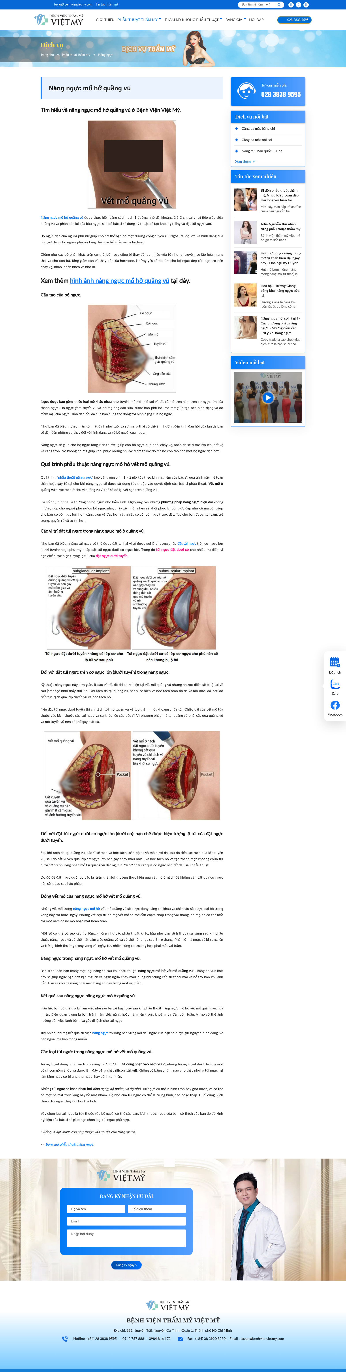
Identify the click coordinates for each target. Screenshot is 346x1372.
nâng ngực (100, 1033)
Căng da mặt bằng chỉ (258, 128)
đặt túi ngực (186, 543)
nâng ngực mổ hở (86, 909)
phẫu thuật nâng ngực (75, 477)
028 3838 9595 (297, 20)
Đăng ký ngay (126, 1265)
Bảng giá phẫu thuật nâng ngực (69, 1144)
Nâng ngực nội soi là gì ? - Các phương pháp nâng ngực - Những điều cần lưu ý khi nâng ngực (280, 326)
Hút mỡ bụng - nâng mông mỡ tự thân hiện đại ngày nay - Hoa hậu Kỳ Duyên (281, 258)
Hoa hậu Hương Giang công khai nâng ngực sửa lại (280, 290)
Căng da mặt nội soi (257, 140)
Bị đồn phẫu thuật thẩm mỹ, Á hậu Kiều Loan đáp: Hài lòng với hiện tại (280, 195)
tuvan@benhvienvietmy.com (73, 4)
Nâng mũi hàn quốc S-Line (262, 151)
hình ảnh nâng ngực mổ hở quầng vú (119, 281)
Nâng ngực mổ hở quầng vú (62, 217)
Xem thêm (243, 161)
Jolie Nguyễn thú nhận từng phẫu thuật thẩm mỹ (280, 226)
